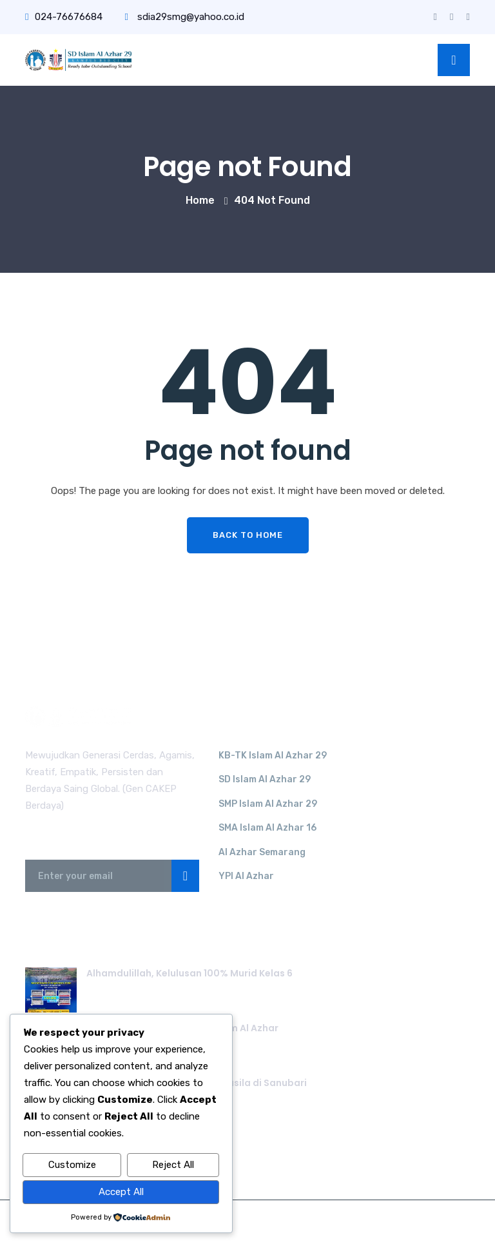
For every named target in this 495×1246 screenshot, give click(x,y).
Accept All (121, 1192)
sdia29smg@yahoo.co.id (184, 17)
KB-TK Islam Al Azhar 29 (272, 755)
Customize (72, 1165)
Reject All (173, 1165)
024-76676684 (63, 17)
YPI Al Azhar (246, 876)
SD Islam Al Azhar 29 (264, 779)
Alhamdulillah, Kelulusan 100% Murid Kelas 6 (189, 973)
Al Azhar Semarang (262, 852)
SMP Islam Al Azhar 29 (267, 803)
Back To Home (248, 535)
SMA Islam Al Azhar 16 (267, 827)
